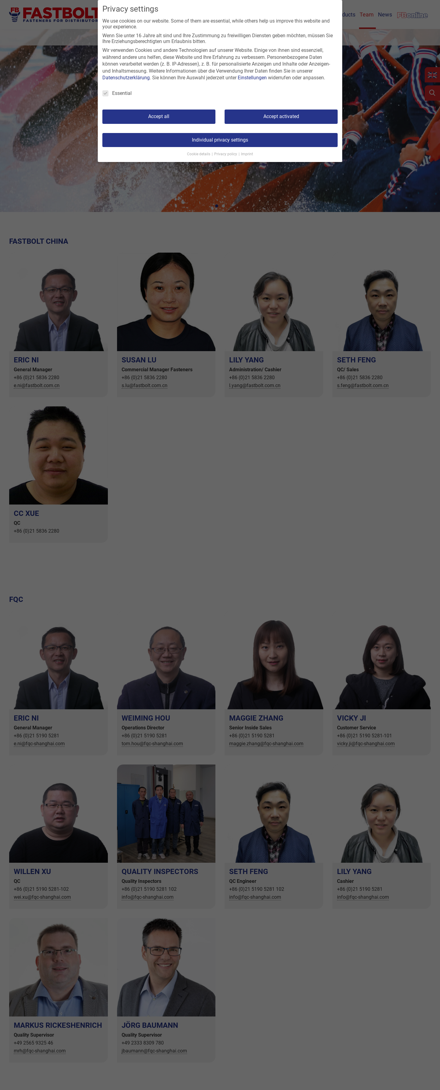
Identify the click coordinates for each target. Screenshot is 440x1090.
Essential (117, 93)
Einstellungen (252, 78)
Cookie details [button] (199, 154)
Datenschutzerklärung (126, 78)
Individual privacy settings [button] (220, 140)
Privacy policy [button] (226, 154)
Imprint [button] (247, 154)
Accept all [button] (158, 116)
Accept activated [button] (281, 116)
